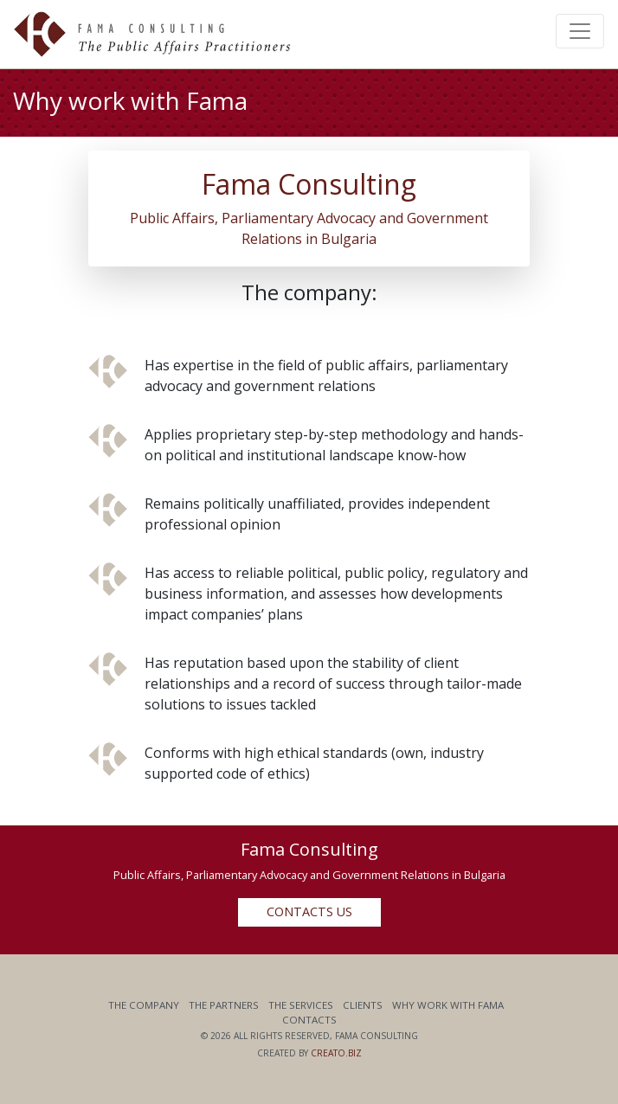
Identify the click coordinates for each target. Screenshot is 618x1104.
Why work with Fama (448, 1004)
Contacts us (309, 911)
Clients (363, 1004)
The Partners (224, 1004)
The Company (143, 1004)
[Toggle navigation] (580, 31)
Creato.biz (336, 1053)
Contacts (309, 1019)
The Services (300, 1004)
